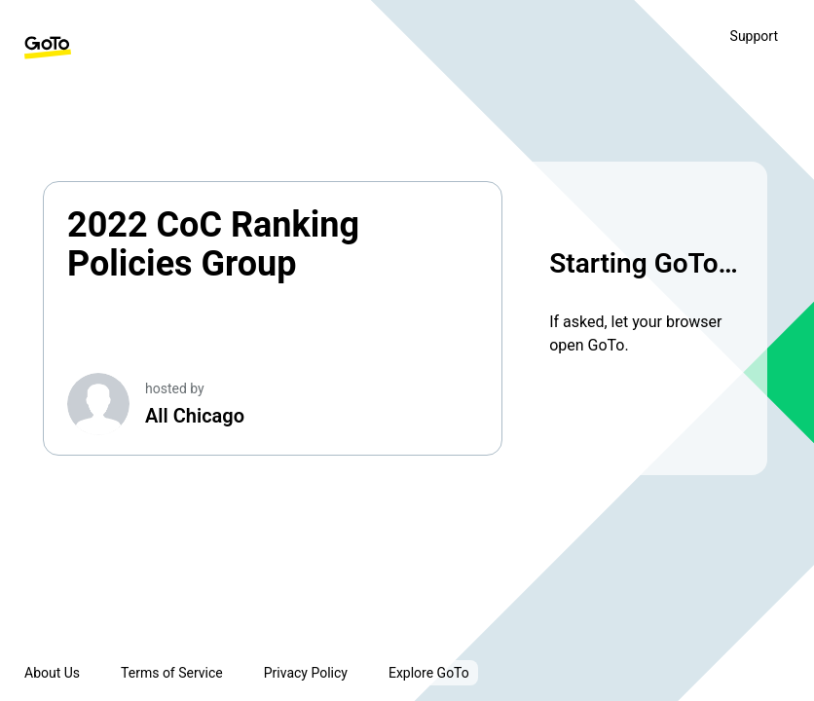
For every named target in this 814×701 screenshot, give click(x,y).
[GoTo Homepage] (47, 47)
